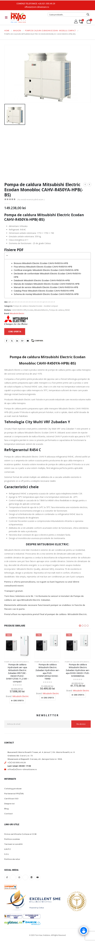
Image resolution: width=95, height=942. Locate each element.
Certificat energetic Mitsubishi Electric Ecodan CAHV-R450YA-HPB (46, 270)
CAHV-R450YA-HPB (19, 310)
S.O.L (6, 854)
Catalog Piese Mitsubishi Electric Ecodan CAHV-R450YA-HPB (44, 290)
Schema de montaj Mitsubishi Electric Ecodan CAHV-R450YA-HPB (46, 294)
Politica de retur (12, 859)
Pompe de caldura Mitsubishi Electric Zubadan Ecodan (26, 662)
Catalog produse (12, 788)
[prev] (85, 185)
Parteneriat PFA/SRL (14, 793)
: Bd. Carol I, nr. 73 (20, 755)
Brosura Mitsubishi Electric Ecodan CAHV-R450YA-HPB (41, 263)
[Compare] (81, 21)
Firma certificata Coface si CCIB (20, 834)
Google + (22, 340)
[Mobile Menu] (6, 17)
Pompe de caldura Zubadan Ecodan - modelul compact (35, 306)
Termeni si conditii (13, 844)
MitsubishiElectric (41, 310)
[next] (89, 185)
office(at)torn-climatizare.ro (37, 7)
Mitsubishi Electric (17, 313)
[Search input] (67, 14)
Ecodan (30, 310)
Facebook (6, 340)
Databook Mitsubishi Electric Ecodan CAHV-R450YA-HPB (42, 280)
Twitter (12, 340)
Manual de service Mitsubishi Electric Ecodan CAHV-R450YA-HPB (46, 287)
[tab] (47, 255)
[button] (80, 625)
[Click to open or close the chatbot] (83, 930)
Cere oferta (18, 700)
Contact (8, 813)
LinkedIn (17, 340)
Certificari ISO (11, 798)
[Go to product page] (17, 645)
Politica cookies (12, 839)
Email (27, 340)
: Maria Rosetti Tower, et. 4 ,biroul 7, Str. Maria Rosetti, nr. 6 (41, 752)
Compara (38, 340)
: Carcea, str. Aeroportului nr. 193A (35, 759)
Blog (6, 808)
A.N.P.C (7, 849)
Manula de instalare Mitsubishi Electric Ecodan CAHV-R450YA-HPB (47, 284)
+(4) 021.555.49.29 (46, 3)
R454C (67, 310)
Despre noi (9, 803)
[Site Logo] (18, 17)
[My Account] (76, 21)
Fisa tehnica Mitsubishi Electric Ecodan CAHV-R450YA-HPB (43, 266)
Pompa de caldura (56, 310)
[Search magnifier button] (88, 14)
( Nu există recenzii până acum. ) (30, 199)
